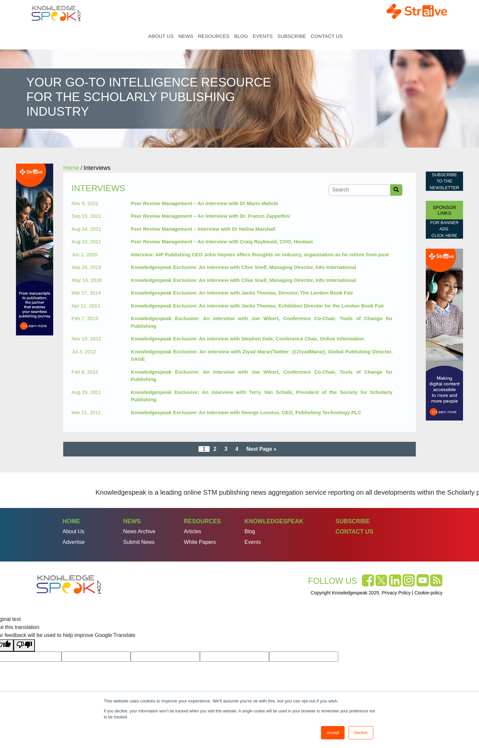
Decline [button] (361, 732)
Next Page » (261, 449)
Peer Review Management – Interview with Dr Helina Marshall (203, 229)
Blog (241, 36)
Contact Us (327, 36)
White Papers (200, 542)
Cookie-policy (428, 592)
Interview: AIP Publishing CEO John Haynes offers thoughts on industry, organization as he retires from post (260, 254)
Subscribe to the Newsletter (444, 181)
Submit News (138, 542)
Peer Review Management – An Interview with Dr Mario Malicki (204, 203)
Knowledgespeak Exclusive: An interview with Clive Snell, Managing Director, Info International (243, 267)
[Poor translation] (24, 645)
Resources (214, 36)
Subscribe (291, 36)
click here (444, 235)
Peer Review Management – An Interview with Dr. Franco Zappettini (210, 216)
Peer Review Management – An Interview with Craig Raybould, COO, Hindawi (222, 241)
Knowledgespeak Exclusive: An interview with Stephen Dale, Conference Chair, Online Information (247, 338)
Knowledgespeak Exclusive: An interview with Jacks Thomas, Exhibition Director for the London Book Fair (257, 306)
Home (140, 36)
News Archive (139, 531)
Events (263, 36)
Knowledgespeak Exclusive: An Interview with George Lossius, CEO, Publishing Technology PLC (246, 412)
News (185, 36)
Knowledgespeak (273, 521)
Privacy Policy (396, 592)
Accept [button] (333, 732)
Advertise (74, 542)
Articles (192, 531)
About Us (161, 36)
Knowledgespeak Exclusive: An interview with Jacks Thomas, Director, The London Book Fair (242, 293)
